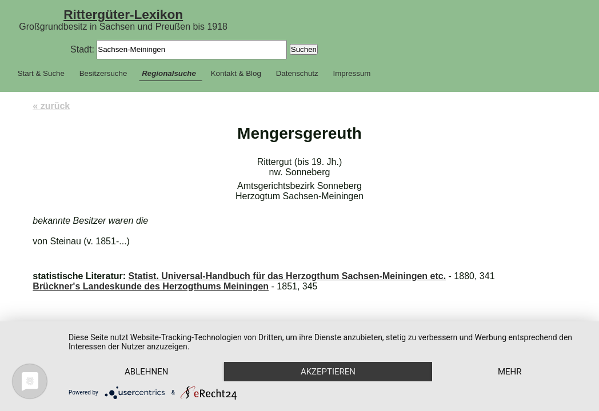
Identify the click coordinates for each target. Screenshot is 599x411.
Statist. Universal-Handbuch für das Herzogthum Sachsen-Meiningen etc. (287, 276)
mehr (510, 371)
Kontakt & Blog (236, 73)
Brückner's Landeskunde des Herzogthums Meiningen (151, 286)
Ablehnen (146, 371)
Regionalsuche (169, 73)
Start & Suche (41, 73)
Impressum (352, 73)
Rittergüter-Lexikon (123, 14)
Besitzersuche (103, 73)
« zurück (51, 106)
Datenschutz (297, 73)
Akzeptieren (328, 371)
